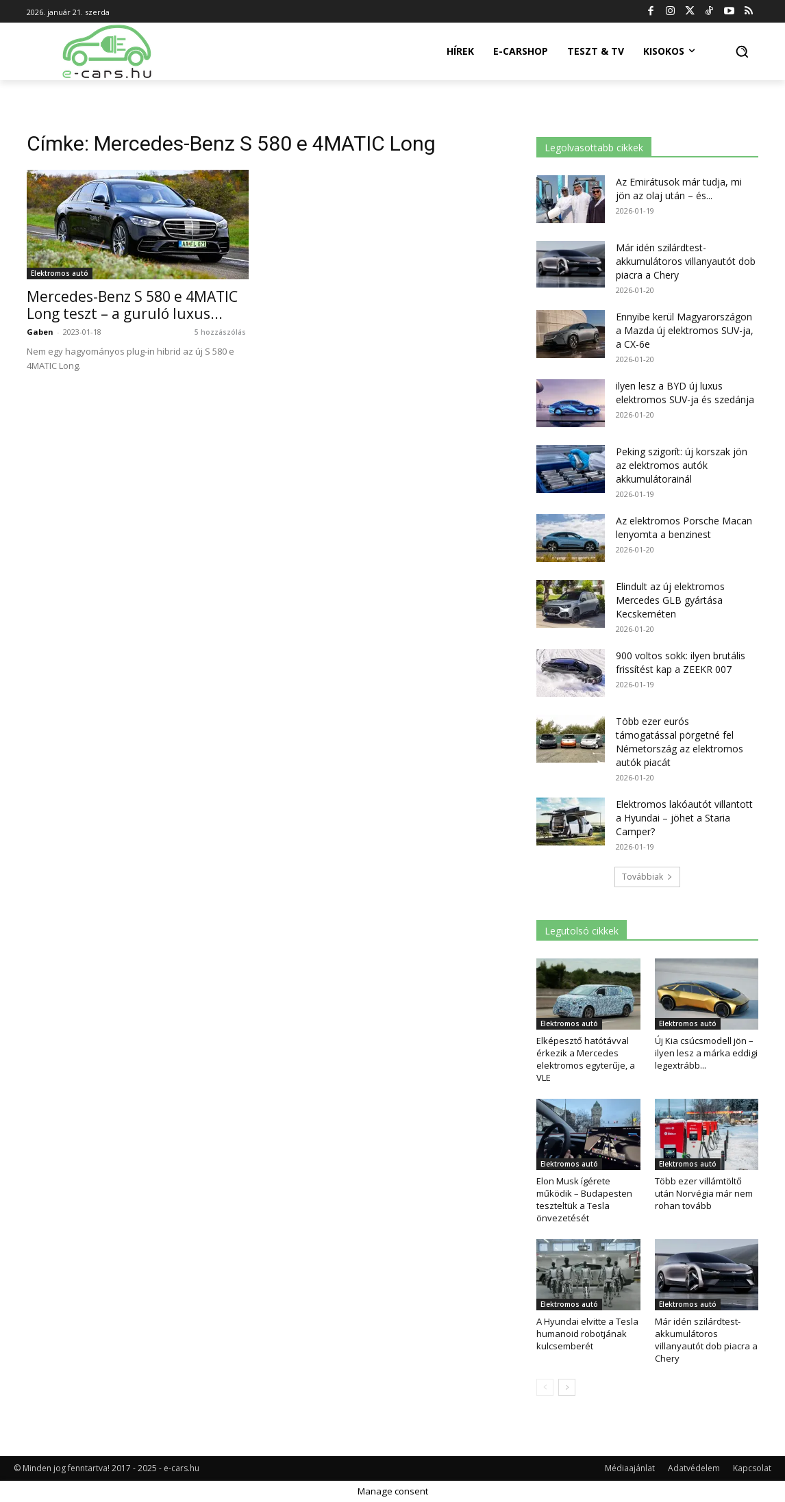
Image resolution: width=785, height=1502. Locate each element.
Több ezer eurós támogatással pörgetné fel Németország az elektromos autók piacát (679, 742)
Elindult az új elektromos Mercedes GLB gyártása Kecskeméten (670, 600)
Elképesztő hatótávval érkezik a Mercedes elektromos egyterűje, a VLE (585, 1059)
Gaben (40, 332)
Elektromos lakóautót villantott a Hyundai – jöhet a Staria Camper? (684, 818)
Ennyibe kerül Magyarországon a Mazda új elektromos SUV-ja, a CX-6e (684, 330)
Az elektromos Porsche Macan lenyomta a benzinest (684, 527)
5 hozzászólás (220, 332)
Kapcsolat (752, 1468)
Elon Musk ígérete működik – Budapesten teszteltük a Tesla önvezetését (584, 1199)
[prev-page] (544, 1387)
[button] (741, 51)
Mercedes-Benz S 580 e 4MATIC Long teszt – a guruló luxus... (132, 305)
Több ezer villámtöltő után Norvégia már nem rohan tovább (704, 1193)
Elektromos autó (59, 273)
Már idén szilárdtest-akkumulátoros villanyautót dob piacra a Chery (686, 261)
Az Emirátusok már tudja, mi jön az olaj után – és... (679, 188)
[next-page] (566, 1387)
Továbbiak (647, 876)
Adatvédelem (694, 1468)
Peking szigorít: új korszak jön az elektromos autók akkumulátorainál (681, 465)
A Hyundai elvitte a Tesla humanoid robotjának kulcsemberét (587, 1333)
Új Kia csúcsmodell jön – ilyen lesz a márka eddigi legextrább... (706, 1052)
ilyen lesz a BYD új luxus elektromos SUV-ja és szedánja (685, 392)
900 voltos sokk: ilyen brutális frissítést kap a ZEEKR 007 (680, 662)
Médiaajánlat (630, 1468)
